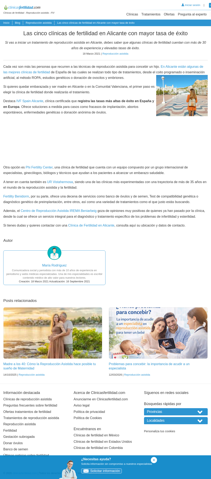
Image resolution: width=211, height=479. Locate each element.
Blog (17, 22)
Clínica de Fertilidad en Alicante (91, 225)
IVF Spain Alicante (29, 101)
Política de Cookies (88, 418)
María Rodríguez (54, 265)
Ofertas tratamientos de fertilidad (27, 412)
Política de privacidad (89, 412)
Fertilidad (10, 430)
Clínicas (132, 14)
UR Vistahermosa (60, 182)
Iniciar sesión (191, 5)
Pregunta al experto (192, 14)
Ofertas (169, 14)
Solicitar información (100, 471)
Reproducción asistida (39, 22)
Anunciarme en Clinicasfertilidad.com (101, 399)
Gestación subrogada (19, 436)
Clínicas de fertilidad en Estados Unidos (103, 441)
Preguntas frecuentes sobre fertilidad (30, 405)
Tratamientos (151, 14)
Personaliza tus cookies (159, 431)
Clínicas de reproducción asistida (27, 399)
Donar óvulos (13, 443)
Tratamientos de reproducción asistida (31, 418)
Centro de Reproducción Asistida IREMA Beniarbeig (58, 211)
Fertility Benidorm (16, 196)
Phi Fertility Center (39, 167)
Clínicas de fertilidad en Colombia (98, 448)
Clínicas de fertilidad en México (96, 435)
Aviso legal (81, 405)
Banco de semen (15, 449)
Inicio (6, 22)
